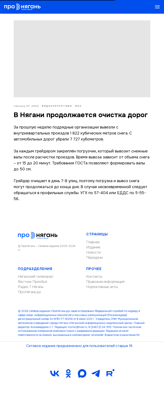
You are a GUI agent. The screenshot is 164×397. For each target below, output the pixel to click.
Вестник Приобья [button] (32, 281)
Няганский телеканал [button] (35, 276)
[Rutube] (109, 373)
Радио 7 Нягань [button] (31, 287)
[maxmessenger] (82, 373)
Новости (93, 252)
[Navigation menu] (157, 6)
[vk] (54, 373)
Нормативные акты (102, 287)
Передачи (94, 257)
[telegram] (95, 373)
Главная (93, 242)
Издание (93, 247)
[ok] (68, 373)
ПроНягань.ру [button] (29, 292)
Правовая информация (105, 281)
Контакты (94, 276)
